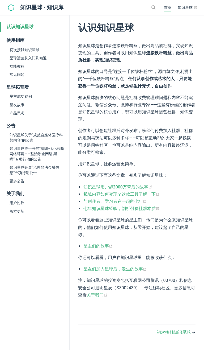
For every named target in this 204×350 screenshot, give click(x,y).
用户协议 (17, 203)
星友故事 (17, 105)
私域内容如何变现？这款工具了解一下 (121, 194)
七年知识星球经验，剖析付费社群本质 (121, 208)
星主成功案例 (21, 96)
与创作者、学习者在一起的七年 (115, 201)
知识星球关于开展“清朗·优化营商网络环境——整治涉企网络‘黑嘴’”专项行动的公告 (37, 153)
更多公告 (17, 181)
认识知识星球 (19, 26)
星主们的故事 (98, 246)
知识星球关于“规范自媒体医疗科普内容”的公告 (36, 137)
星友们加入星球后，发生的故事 (115, 268)
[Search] (154, 7)
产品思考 (17, 113)
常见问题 (17, 74)
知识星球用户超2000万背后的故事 (117, 187)
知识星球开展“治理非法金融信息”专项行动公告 (34, 170)
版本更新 (17, 211)
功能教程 (17, 66)
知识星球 (188, 8)
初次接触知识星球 (24, 50)
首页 (167, 7)
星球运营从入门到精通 (28, 58)
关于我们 (97, 295)
